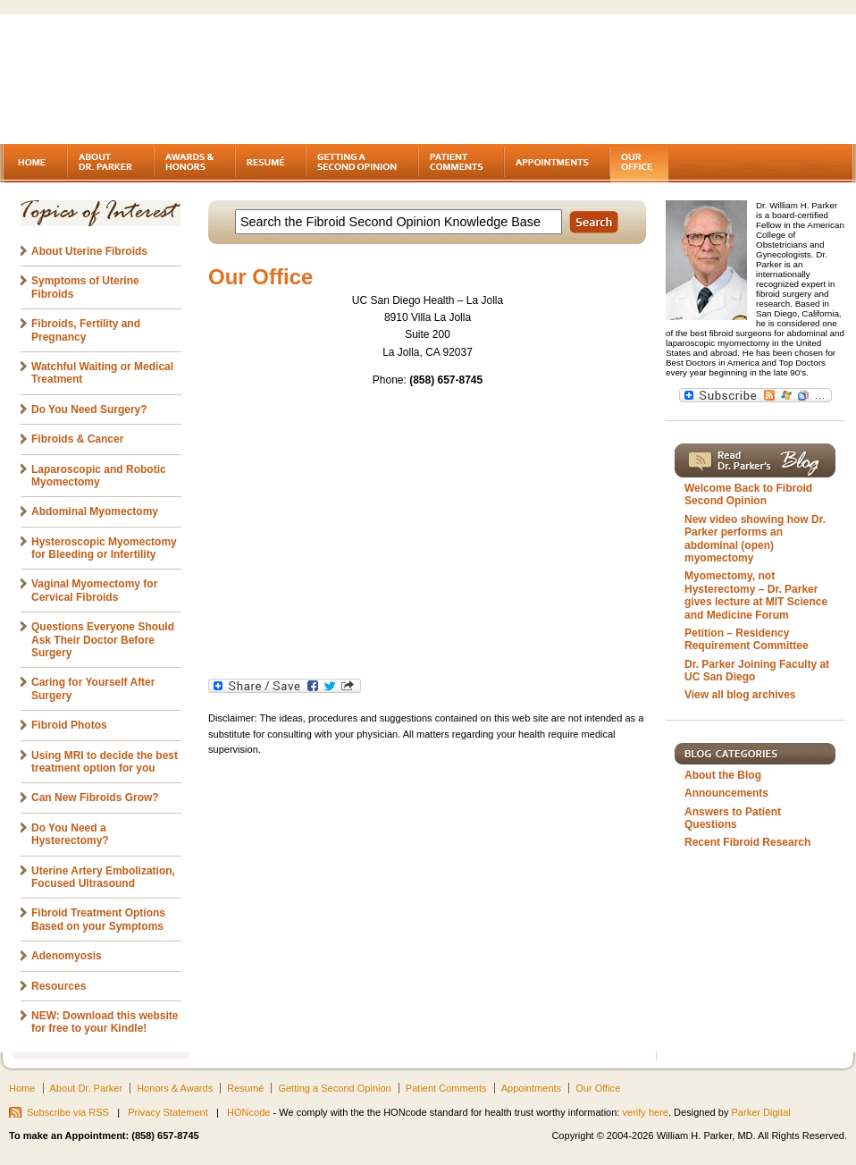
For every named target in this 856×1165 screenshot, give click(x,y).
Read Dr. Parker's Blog (755, 460)
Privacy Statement (168, 1112)
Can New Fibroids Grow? (95, 797)
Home (22, 1088)
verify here (645, 1112)
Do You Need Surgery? (89, 409)
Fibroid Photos (69, 725)
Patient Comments (446, 1088)
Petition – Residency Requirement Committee (746, 639)
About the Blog (722, 775)
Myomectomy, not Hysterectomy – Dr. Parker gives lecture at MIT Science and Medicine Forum (755, 595)
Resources (58, 986)
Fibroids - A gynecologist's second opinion (155, 80)
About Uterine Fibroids (89, 251)
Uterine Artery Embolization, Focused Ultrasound (103, 877)
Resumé (245, 1088)
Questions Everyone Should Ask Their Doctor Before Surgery (102, 639)
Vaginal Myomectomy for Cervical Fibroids (94, 590)
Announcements (726, 793)
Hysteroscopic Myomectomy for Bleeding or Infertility (104, 548)
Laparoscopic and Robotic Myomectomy (98, 475)
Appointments (531, 1088)
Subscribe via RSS (68, 1112)
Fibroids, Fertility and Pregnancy (85, 329)
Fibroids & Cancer (77, 439)
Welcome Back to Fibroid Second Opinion (748, 494)
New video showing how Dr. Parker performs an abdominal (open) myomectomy (755, 538)
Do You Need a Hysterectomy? (70, 834)
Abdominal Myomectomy (94, 511)
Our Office (597, 1088)
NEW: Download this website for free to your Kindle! (104, 1021)
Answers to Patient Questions (732, 818)
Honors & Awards (175, 1088)
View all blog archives (740, 694)
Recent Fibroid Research (747, 842)
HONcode (248, 1112)
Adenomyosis (66, 956)
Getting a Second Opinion (334, 1088)
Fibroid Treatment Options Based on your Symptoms (98, 919)
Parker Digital (761, 1112)
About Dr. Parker (86, 1088)
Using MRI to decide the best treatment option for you (104, 761)
